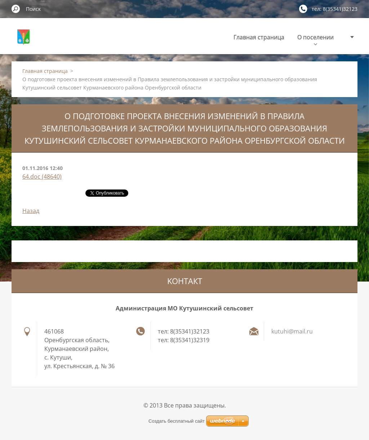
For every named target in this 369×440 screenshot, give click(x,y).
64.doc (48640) (42, 176)
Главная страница (259, 37)
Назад (30, 211)
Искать (16, 8)
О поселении (315, 39)
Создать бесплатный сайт (176, 421)
